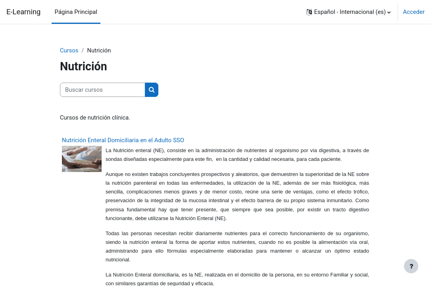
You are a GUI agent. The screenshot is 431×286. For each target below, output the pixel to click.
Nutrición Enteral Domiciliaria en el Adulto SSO (123, 140)
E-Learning (23, 12)
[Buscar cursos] (102, 90)
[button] (348, 12)
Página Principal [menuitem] (76, 11)
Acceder (414, 11)
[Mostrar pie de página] (411, 266)
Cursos (69, 50)
